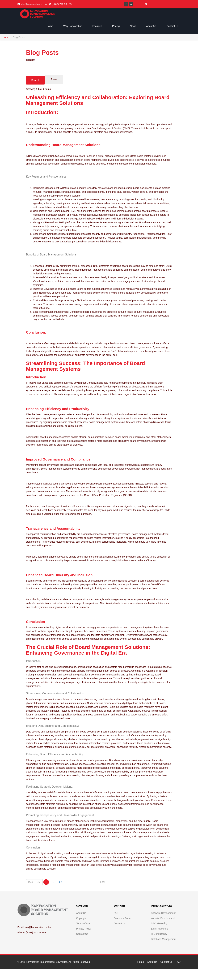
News (133, 26)
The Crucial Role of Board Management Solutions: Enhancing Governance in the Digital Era (88, 650)
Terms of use (83, 923)
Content (30, 59)
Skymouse (61, 961)
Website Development (163, 918)
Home (50, 26)
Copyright (81, 918)
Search (35, 80)
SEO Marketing (159, 923)
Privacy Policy (83, 928)
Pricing (116, 26)
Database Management (163, 939)
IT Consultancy (159, 933)
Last (102, 881)
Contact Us (172, 26)
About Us (151, 26)
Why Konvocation (72, 26)
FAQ (115, 913)
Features (97, 26)
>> (60, 881)
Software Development (163, 913)
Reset (54, 79)
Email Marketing (159, 928)
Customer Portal (122, 918)
